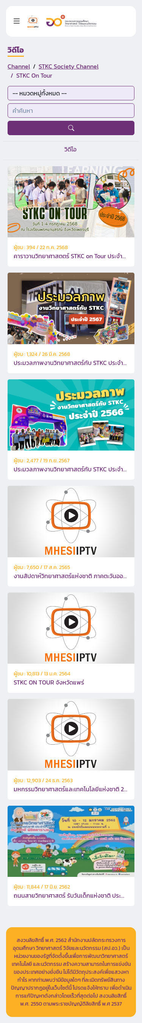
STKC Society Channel (68, 66)
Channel (19, 66)
